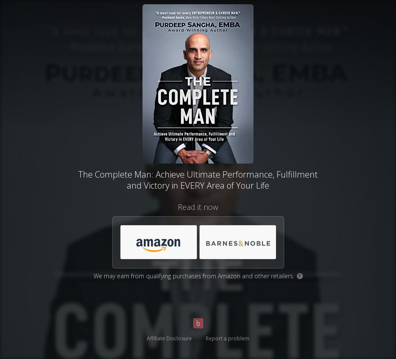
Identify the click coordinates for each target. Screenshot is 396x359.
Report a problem (227, 338)
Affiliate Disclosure (169, 338)
